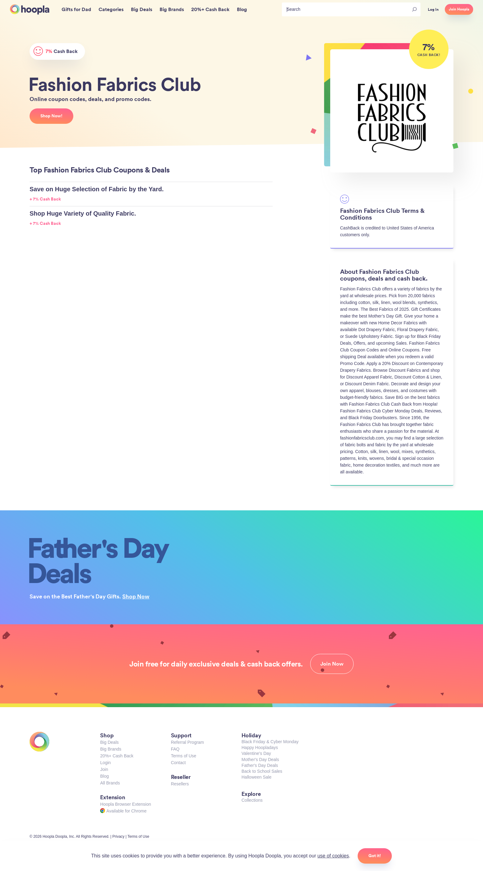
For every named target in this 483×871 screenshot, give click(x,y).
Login (105, 762)
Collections (252, 800)
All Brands (110, 782)
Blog (104, 776)
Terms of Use (183, 755)
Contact (178, 762)
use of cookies (333, 855)
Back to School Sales (262, 771)
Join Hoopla (459, 9)
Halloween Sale (256, 777)
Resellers (180, 783)
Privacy (118, 836)
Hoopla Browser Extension (125, 804)
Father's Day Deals (260, 765)
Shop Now (135, 596)
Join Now (331, 663)
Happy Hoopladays (260, 747)
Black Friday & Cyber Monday (270, 741)
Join (104, 769)
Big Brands (110, 749)
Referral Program (187, 742)
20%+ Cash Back (116, 755)
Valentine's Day (256, 753)
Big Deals (109, 742)
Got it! (374, 856)
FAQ (175, 749)
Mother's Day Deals (260, 759)
